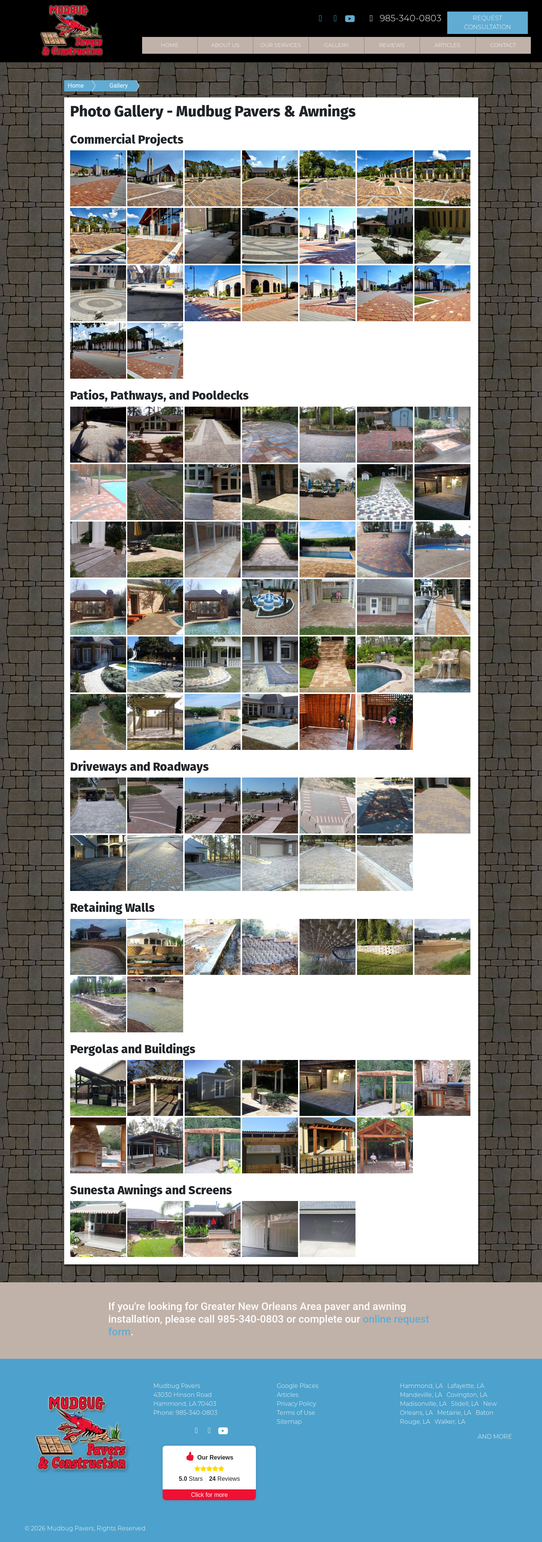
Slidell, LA (465, 1403)
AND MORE (495, 1436)
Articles (447, 45)
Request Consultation (487, 23)
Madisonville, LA (423, 1403)
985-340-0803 (403, 18)
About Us (225, 45)
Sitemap (289, 1421)
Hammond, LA (421, 1385)
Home (170, 45)
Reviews (392, 45)
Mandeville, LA (421, 1394)
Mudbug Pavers (70, 1528)
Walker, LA (450, 1421)
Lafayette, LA (465, 1385)
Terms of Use (296, 1412)
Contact (503, 45)
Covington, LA (467, 1394)
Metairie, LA (454, 1412)
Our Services (280, 45)
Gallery (336, 45)
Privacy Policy (296, 1403)
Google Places (298, 1385)
